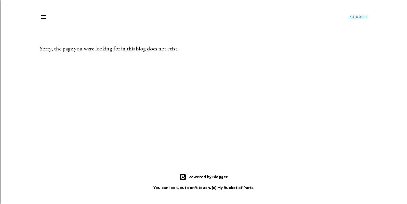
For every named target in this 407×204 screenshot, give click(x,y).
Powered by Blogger (203, 177)
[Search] (358, 17)
